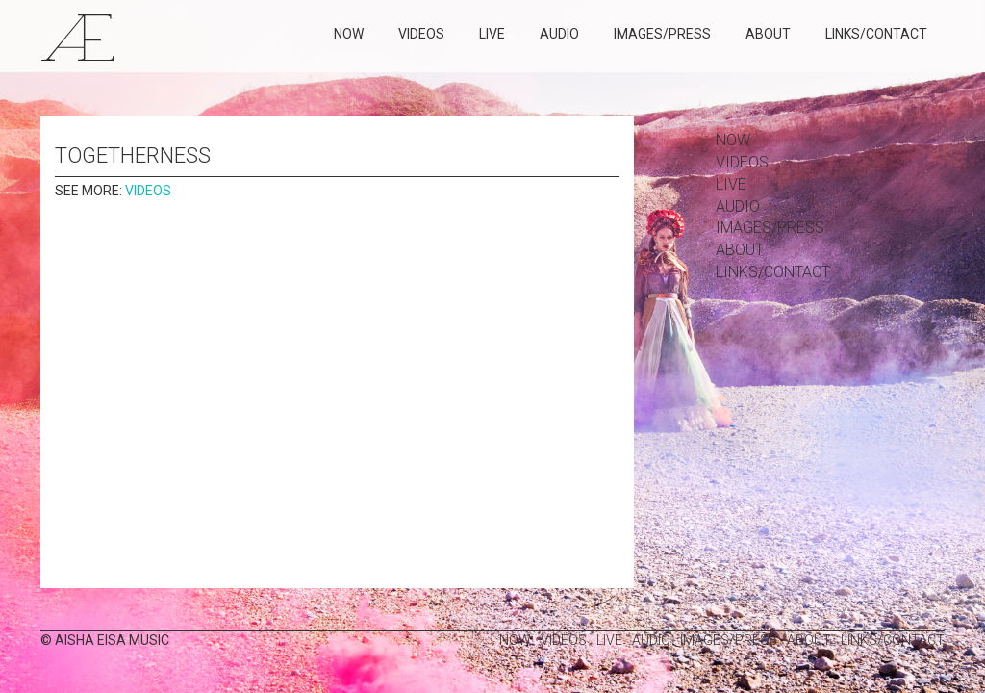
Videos (421, 33)
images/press (662, 33)
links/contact (876, 33)
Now (349, 33)
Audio (559, 33)
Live (492, 33)
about (768, 33)
